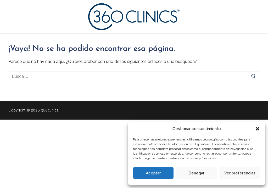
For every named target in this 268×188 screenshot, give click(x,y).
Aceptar (153, 173)
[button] (257, 128)
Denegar (196, 173)
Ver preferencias (239, 173)
